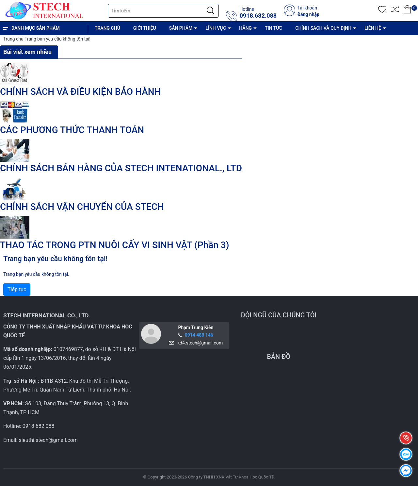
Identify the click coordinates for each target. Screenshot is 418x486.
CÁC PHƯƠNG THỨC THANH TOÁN (72, 130)
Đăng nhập (308, 14)
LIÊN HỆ (372, 28)
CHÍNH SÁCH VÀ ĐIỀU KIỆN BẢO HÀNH (80, 91)
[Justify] (210, 10)
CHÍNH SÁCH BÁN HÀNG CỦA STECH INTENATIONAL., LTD (121, 168)
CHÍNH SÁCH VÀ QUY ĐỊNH (323, 28)
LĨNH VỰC (215, 28)
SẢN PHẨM (181, 28)
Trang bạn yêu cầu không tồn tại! (57, 39)
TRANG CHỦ (107, 28)
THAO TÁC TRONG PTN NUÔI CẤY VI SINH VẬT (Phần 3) (114, 245)
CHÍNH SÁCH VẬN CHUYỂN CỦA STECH (82, 206)
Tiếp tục (17, 289)
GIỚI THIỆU (144, 28)
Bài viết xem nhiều (27, 51)
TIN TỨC (273, 28)
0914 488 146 (199, 335)
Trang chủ (13, 39)
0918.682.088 (258, 15)
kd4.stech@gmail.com (199, 342)
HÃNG (245, 28)
